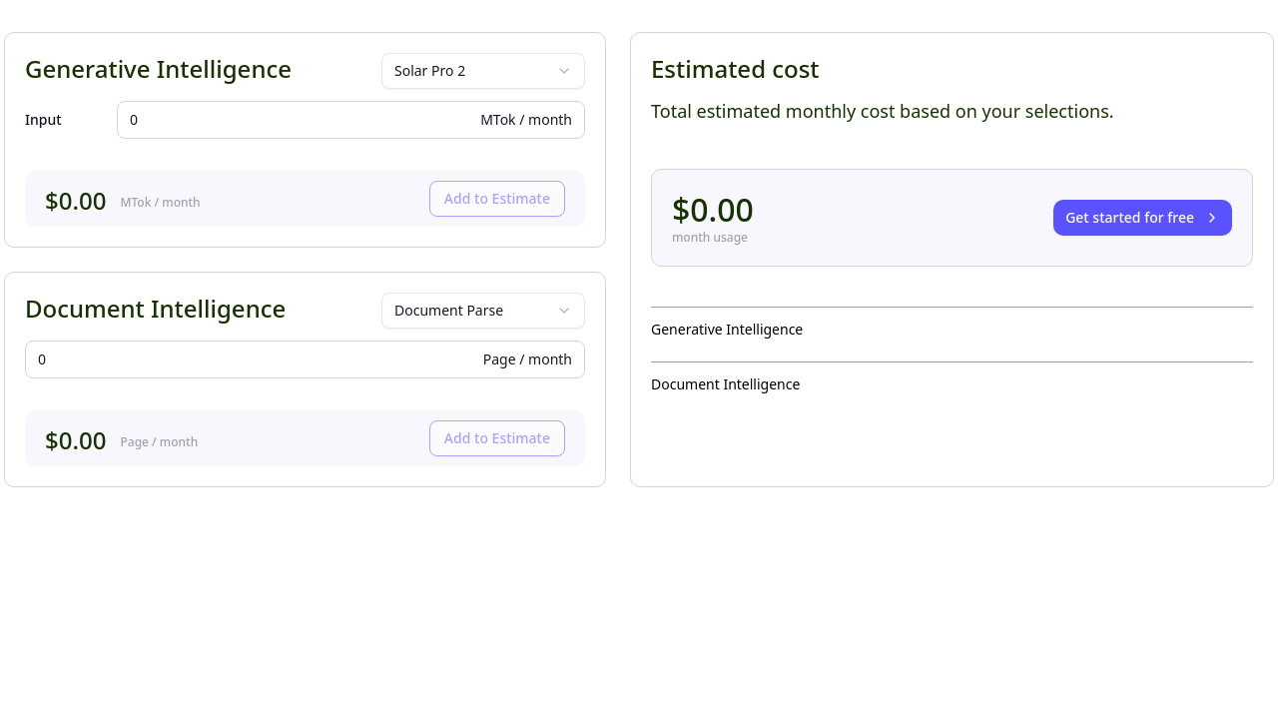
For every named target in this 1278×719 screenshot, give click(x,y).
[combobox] (483, 71)
